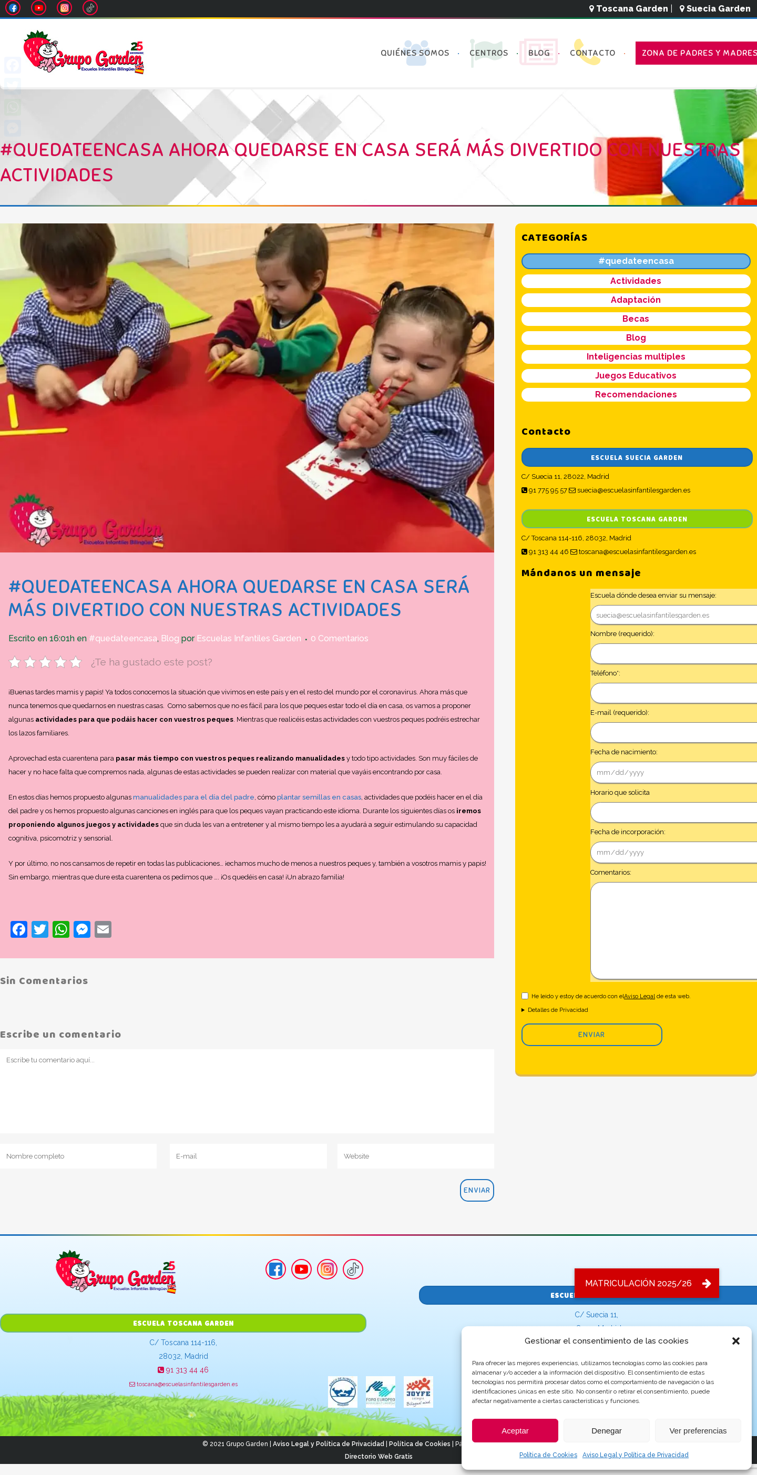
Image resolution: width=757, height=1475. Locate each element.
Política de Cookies (548, 1455)
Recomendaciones (636, 395)
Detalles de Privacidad (558, 1010)
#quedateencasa (123, 638)
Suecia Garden (715, 9)
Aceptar (515, 1430)
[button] (736, 1341)
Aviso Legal (639, 996)
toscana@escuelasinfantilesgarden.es (633, 552)
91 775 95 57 (544, 490)
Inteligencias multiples (636, 357)
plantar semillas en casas (319, 797)
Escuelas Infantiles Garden (249, 638)
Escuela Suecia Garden (637, 458)
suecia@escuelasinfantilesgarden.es (629, 490)
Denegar (606, 1430)
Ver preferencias (698, 1430)
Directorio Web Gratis (379, 1456)
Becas (635, 319)
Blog (170, 638)
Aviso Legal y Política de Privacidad (635, 1455)
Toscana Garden (628, 9)
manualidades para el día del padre (193, 797)
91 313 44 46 (545, 552)
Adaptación (636, 300)
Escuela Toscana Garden (637, 519)
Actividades (635, 281)
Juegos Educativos (636, 376)
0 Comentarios (340, 638)
